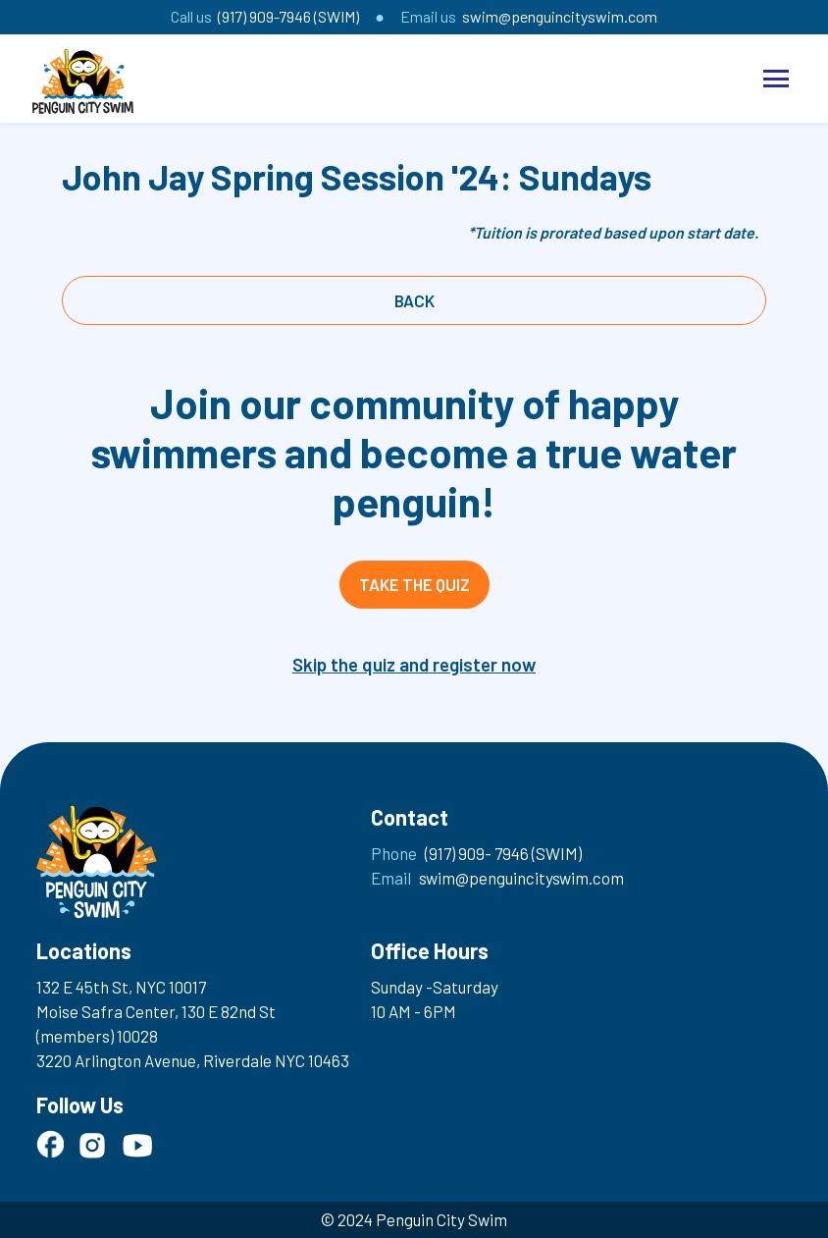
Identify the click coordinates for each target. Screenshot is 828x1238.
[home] (82, 80)
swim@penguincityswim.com (559, 16)
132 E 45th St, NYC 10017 (121, 986)
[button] (776, 78)
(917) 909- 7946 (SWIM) (503, 853)
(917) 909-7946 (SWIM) (288, 16)
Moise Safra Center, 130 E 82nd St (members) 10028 (156, 1023)
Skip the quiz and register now (414, 664)
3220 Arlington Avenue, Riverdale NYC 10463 (192, 1060)
